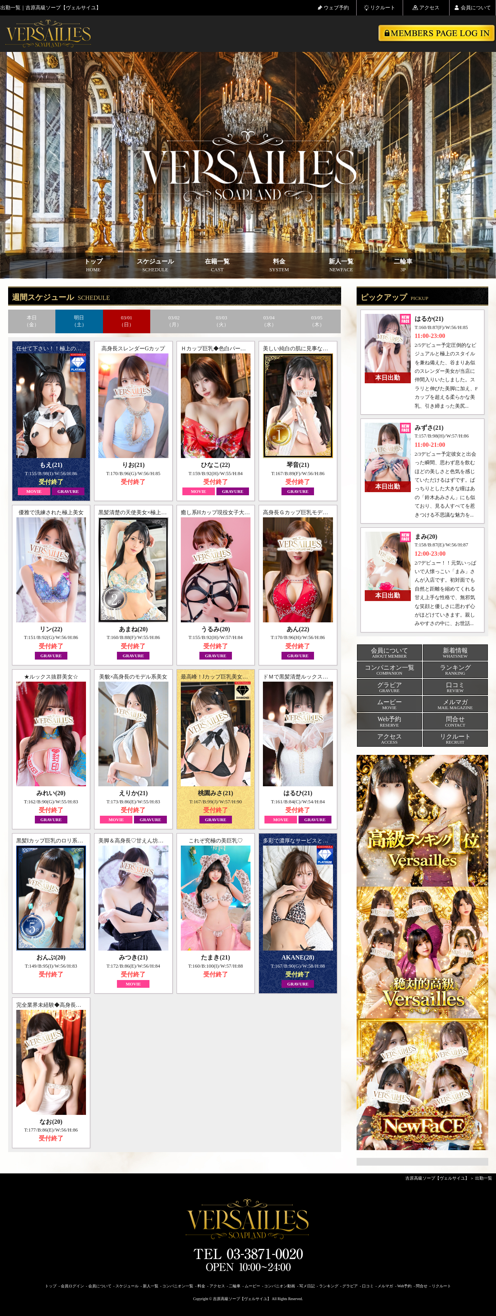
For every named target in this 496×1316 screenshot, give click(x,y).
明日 (79, 321)
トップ (93, 265)
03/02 (174, 321)
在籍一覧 (217, 265)
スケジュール (155, 265)
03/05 (317, 321)
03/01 (127, 321)
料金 (279, 265)
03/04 (269, 321)
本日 (32, 321)
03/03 (221, 321)
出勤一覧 (483, 1178)
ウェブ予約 (333, 7)
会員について (472, 7)
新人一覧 (341, 265)
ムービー (252, 1286)
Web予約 (404, 1286)
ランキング (328, 1286)
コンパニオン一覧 (177, 1286)
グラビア (350, 1286)
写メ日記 (307, 1286)
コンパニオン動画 (279, 1286)
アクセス (425, 7)
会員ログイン (72, 1286)
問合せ (421, 1286)
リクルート (380, 7)
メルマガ (385, 1286)
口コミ (368, 1286)
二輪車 (403, 265)
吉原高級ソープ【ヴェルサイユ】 (437, 1178)
